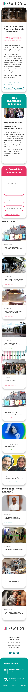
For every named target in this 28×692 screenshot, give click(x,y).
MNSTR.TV (17, 48)
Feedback (19, 88)
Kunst (23, 82)
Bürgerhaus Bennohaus (16, 37)
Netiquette (14, 685)
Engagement (6, 82)
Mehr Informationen (11, 160)
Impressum (23, 685)
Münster (5, 38)
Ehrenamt (12, 82)
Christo (6, 84)
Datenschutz (5, 685)
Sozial (16, 82)
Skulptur (10, 84)
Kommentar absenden (12, 214)
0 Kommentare (18, 40)
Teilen (8, 88)
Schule (19, 82)
